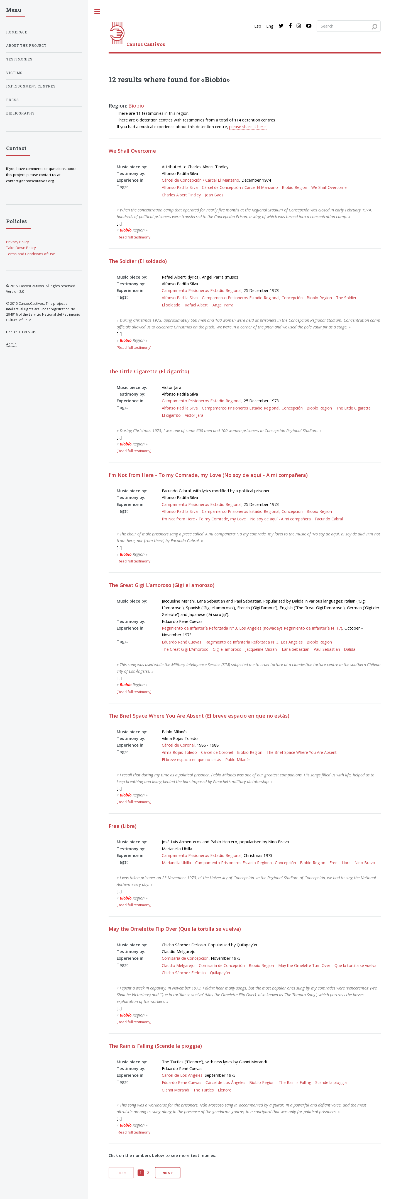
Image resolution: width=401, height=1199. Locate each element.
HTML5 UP (27, 332)
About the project (26, 45)
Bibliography (20, 113)
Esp (257, 26)
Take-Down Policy (21, 247)
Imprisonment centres (31, 86)
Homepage (16, 32)
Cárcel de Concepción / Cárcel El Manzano (200, 180)
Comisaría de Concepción (185, 958)
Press (12, 100)
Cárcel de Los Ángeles (182, 1075)
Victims (14, 73)
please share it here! (247, 126)
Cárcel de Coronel (178, 745)
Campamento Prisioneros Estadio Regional (201, 290)
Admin (11, 344)
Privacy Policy (17, 241)
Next (167, 1173)
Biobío (136, 105)
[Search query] (349, 25)
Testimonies (19, 59)
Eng (269, 26)
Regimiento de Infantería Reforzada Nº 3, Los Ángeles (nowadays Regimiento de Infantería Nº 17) (252, 628)
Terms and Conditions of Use (30, 253)
